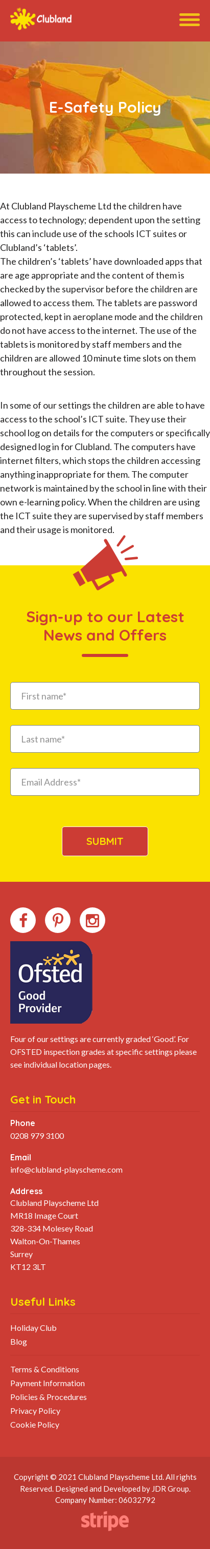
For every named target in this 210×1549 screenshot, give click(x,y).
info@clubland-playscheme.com (66, 1169)
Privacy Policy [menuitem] (35, 1410)
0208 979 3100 (37, 1135)
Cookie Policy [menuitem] (34, 1424)
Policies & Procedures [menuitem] (48, 1397)
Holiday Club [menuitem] (33, 1327)
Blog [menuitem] (18, 1341)
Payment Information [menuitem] (47, 1383)
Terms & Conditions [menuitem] (44, 1369)
